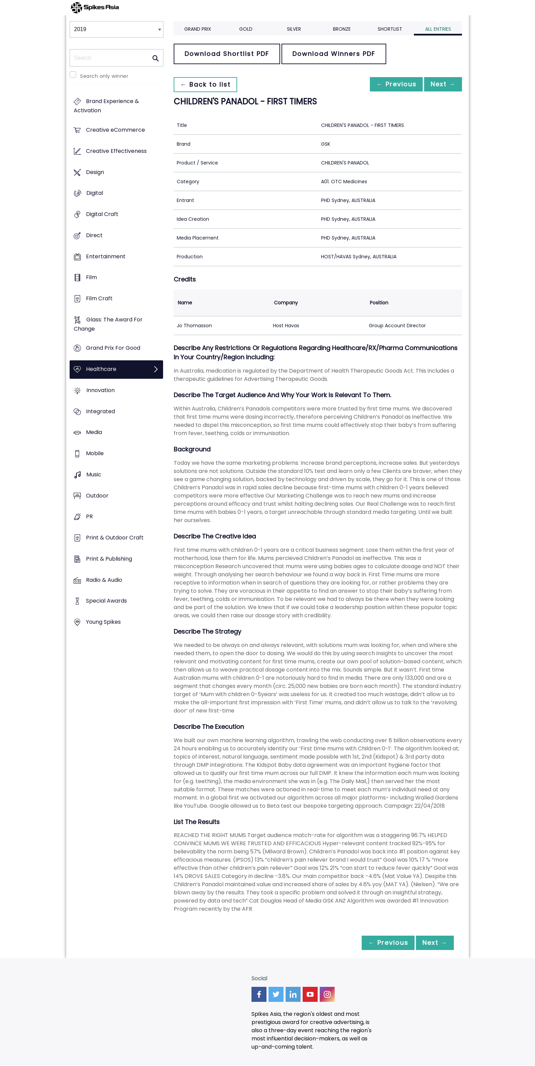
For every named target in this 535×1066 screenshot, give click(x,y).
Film (91, 278)
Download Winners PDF (333, 53)
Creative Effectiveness (116, 151)
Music (93, 474)
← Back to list (207, 84)
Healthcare (101, 369)
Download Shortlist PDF (227, 53)
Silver (294, 29)
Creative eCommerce (115, 130)
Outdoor (97, 496)
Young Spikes (103, 622)
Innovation (100, 390)
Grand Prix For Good (113, 348)
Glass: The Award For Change (108, 324)
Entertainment (106, 256)
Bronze (342, 29)
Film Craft (99, 298)
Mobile (95, 454)
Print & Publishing (109, 559)
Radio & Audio (104, 580)
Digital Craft (102, 214)
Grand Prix (197, 29)
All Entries (438, 29)
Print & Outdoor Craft (115, 538)
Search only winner (104, 76)
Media (94, 432)
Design (95, 172)
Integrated (100, 411)
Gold (245, 29)
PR (89, 517)
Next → (441, 84)
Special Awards (106, 601)
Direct (94, 235)
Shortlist (390, 29)
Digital (94, 193)
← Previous (391, 84)
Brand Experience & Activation (106, 106)
